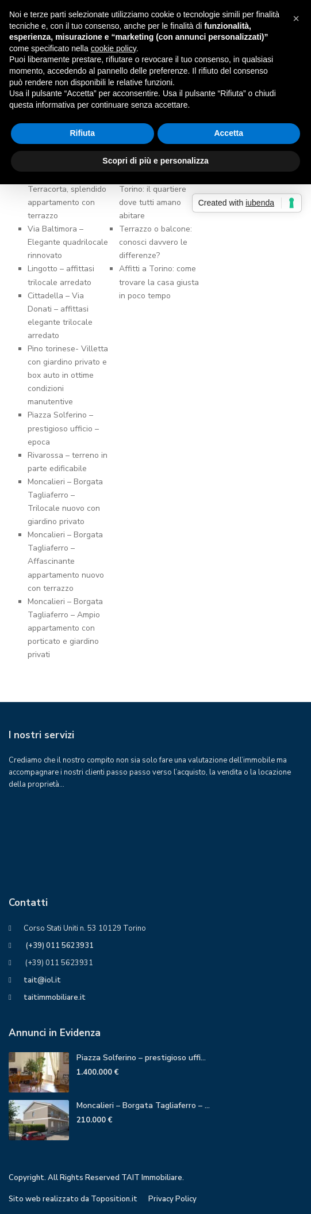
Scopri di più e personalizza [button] (155, 160)
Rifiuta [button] (82, 133)
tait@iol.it (42, 980)
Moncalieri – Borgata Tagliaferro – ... (143, 1105)
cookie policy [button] (113, 48)
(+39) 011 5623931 (59, 945)
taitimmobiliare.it (55, 997)
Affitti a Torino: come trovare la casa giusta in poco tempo (159, 282)
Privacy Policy (172, 1199)
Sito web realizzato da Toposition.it (73, 1199)
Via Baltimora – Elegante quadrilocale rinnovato (68, 242)
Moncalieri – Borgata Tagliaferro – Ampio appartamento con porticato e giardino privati (65, 628)
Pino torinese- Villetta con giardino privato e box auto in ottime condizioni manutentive (68, 375)
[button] (296, 18)
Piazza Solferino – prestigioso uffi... (141, 1057)
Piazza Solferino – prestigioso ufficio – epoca (63, 428)
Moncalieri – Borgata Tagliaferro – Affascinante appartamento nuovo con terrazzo (66, 561)
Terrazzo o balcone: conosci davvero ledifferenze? (155, 242)
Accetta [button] (228, 133)
